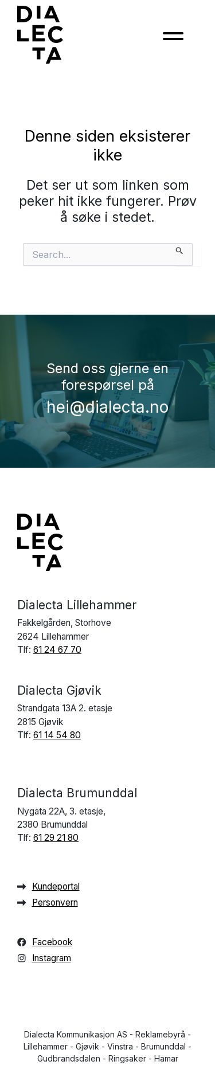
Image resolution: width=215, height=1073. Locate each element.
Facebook (52, 942)
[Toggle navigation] (173, 39)
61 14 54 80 (57, 735)
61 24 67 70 (57, 649)
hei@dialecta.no (107, 407)
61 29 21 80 (56, 837)
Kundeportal (56, 886)
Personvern (55, 902)
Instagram (51, 958)
